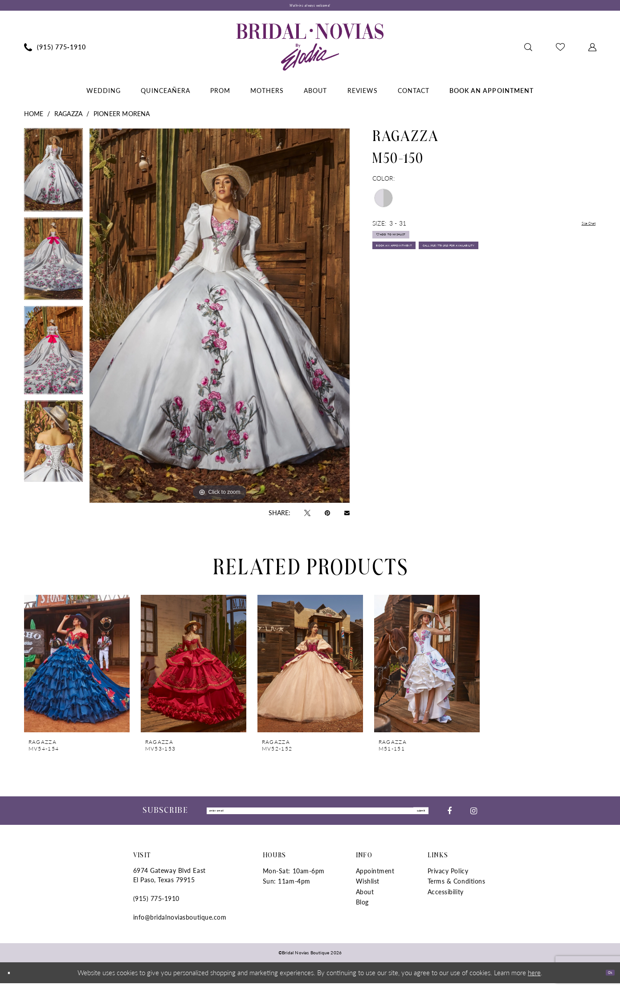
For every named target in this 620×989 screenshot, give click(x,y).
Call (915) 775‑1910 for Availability (436, 288)
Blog (362, 908)
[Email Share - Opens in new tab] (347, 516)
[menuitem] (55, 51)
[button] (592, 51)
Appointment (375, 876)
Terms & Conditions (456, 887)
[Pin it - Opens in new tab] (327, 516)
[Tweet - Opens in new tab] (307, 516)
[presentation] (77, 667)
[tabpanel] (53, 177)
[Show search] (528, 51)
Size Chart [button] (582, 227)
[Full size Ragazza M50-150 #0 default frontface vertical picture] (220, 319)
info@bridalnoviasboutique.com (180, 923)
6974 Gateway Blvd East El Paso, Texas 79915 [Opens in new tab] (169, 881)
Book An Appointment (416, 267)
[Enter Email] (317, 815)
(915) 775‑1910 (156, 904)
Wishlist (367, 887)
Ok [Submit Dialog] (605, 978)
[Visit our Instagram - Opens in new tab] (473, 815)
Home (34, 117)
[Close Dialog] (12, 978)
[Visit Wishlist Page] (560, 50)
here (534, 978)
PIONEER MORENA (122, 117)
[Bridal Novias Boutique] (310, 50)
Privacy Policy (448, 876)
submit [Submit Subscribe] (413, 815)
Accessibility (446, 897)
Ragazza (68, 117)
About (365, 897)
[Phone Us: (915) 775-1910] (55, 51)
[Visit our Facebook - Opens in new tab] (449, 815)
